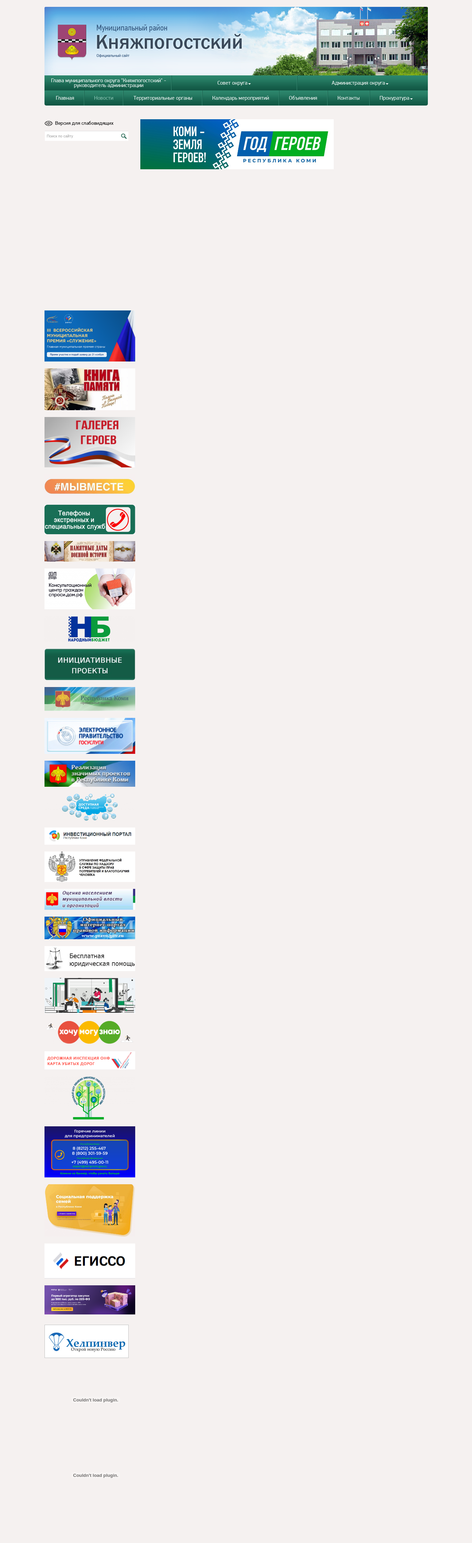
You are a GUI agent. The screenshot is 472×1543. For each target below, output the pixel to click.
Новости (103, 98)
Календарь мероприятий (240, 98)
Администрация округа (360, 82)
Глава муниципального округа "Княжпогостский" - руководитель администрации (108, 82)
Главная (65, 98)
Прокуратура (396, 98)
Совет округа (234, 82)
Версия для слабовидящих (79, 123)
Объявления (303, 98)
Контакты (348, 98)
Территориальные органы (162, 98)
